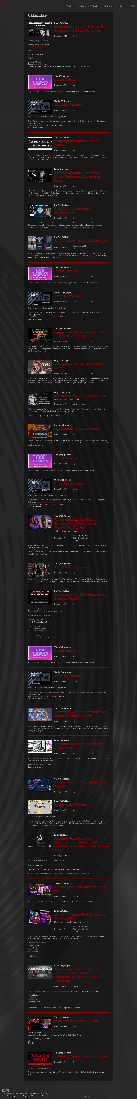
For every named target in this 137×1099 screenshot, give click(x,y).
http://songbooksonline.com (52, 123)
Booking (109, 6)
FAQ (133, 6)
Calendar (71, 6)
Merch (122, 6)
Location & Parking (90, 6)
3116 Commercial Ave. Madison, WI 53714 (17, 1094)
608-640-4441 (40, 1094)
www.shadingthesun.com (37, 47)
